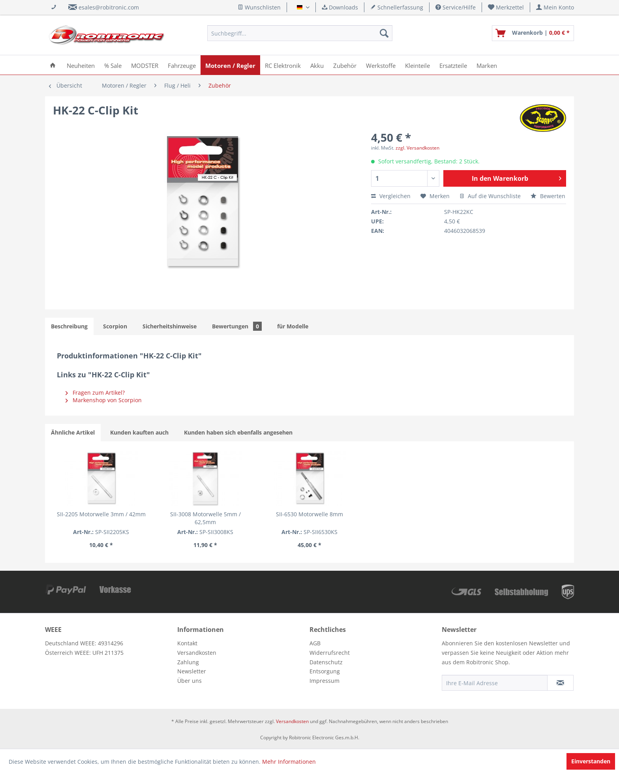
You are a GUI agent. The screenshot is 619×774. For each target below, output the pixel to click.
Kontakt (187, 643)
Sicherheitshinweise (170, 326)
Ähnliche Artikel (73, 432)
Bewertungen (237, 326)
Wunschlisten (259, 7)
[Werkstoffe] (380, 65)
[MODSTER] (144, 65)
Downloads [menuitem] (340, 7)
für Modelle (292, 326)
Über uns (189, 680)
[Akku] (317, 65)
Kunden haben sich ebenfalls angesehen (238, 432)
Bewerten (548, 196)
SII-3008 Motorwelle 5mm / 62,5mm (205, 518)
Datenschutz (326, 662)
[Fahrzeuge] (182, 65)
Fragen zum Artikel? (95, 392)
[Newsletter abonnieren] (560, 683)
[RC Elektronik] (283, 65)
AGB (315, 643)
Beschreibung (69, 326)
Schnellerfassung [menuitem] (396, 7)
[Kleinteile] (417, 65)
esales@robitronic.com (109, 7)
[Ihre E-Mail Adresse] (495, 683)
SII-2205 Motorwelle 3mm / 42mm (101, 514)
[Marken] (487, 65)
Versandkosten (196, 652)
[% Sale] (112, 65)
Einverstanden (590, 761)
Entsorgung (325, 671)
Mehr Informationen (289, 761)
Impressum (325, 680)
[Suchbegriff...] (299, 33)
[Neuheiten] (80, 65)
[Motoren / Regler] (230, 65)
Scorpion (115, 326)
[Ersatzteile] (453, 65)
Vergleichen (391, 196)
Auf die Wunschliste (490, 196)
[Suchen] (384, 33)
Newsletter (191, 671)
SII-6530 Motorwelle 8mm (309, 514)
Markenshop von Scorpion (104, 400)
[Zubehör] (344, 65)
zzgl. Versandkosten (417, 147)
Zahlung (188, 662)
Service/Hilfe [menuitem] (455, 7)
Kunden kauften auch (139, 432)
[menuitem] (506, 7)
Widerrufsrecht (330, 652)
